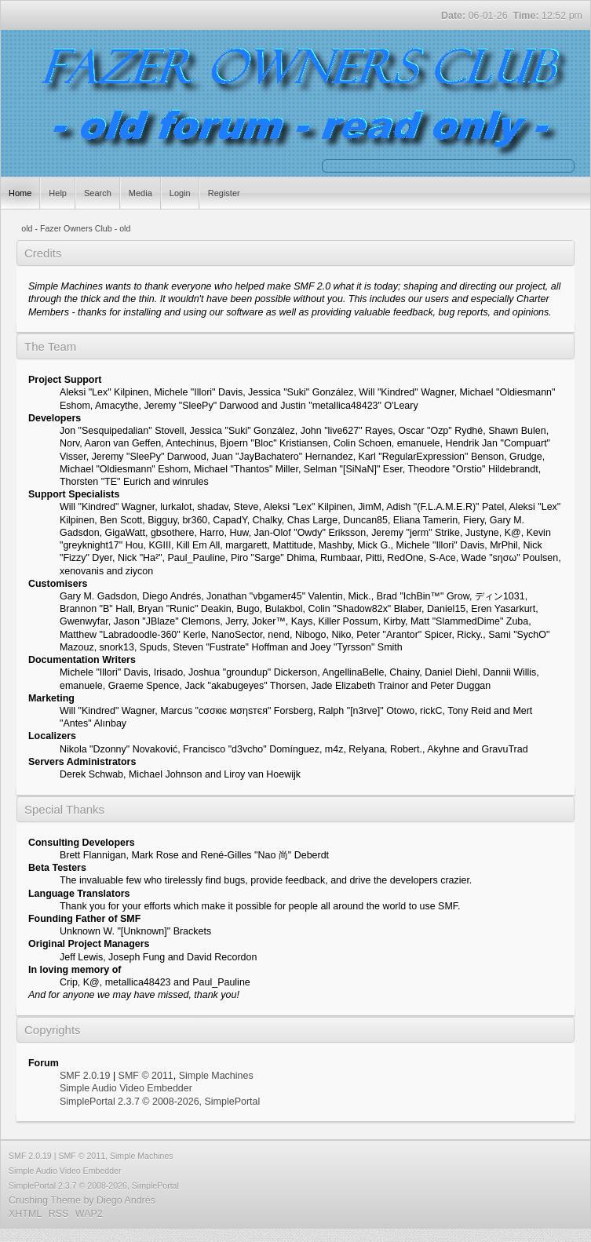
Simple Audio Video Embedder (126, 1088)
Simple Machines (216, 1075)
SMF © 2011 (146, 1075)
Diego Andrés (126, 1200)
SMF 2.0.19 (85, 1075)
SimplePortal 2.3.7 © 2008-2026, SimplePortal (160, 1101)
